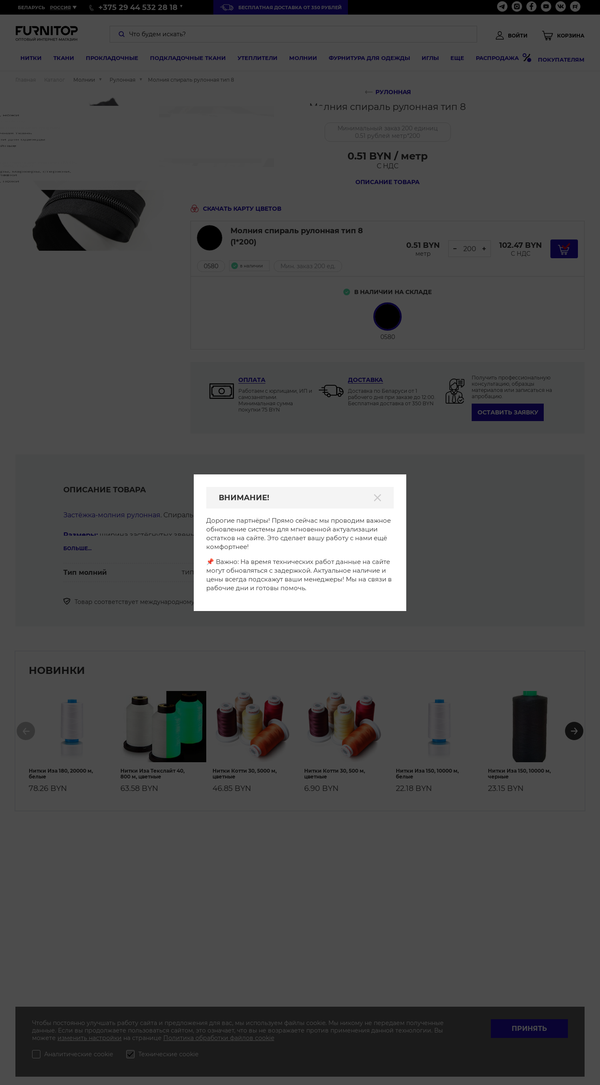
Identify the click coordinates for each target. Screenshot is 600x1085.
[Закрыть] (377, 498)
